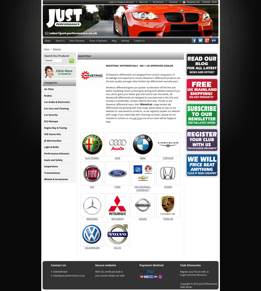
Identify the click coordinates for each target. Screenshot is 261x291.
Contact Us (139, 40)
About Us (60, 40)
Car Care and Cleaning (56, 108)
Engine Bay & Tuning (55, 127)
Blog (114, 40)
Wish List (143, 2)
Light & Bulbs (51, 147)
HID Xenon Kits (52, 134)
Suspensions (51, 166)
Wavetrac (57, 49)
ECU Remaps (51, 121)
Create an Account (125, 2)
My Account (158, 2)
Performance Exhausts (56, 153)
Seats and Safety (53, 160)
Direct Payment (76, 40)
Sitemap (125, 40)
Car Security (51, 114)
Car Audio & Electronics (57, 102)
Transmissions (52, 173)
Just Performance (208, 283)
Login (111, 2)
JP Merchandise (52, 140)
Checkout (173, 2)
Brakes (48, 95)
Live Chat (137, 118)
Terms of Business (98, 40)
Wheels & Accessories (56, 179)
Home (48, 40)
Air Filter (49, 89)
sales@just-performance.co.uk (69, 275)
